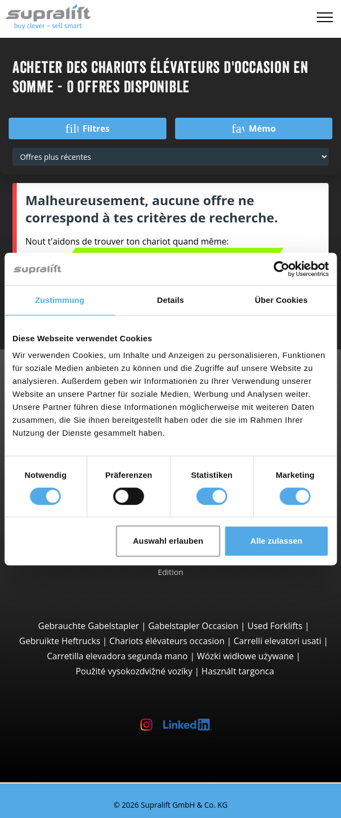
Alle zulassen (276, 540)
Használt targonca (238, 671)
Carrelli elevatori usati (277, 641)
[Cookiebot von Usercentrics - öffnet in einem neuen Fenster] (281, 269)
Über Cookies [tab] (281, 300)
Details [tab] (170, 300)
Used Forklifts (275, 626)
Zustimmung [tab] (59, 300)
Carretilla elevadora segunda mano (117, 656)
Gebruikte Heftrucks (60, 641)
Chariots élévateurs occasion (166, 641)
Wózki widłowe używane (245, 656)
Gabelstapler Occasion (193, 626)
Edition (170, 571)
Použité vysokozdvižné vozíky (134, 671)
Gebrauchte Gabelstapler (88, 626)
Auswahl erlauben (168, 540)
